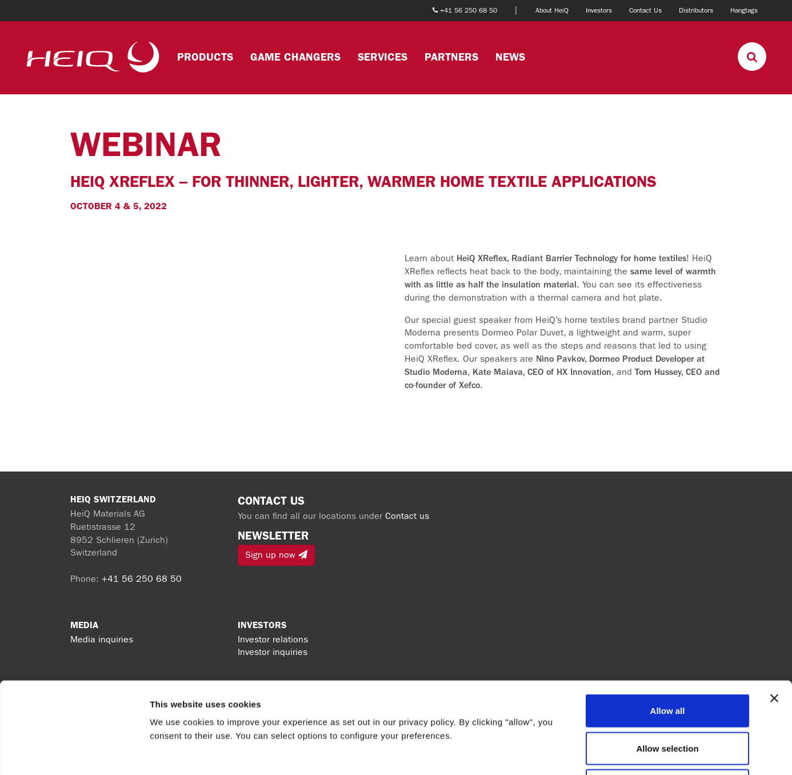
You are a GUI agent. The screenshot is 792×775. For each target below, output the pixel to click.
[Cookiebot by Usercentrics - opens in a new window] (74, 752)
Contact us (407, 515)
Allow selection (667, 663)
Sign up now (276, 554)
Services (382, 56)
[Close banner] (774, 613)
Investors (599, 10)
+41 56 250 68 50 (142, 578)
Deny (667, 700)
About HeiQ (552, 10)
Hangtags (744, 10)
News (510, 56)
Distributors (696, 10)
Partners (451, 56)
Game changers (295, 56)
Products (205, 56)
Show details (599, 752)
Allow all (667, 625)
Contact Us (645, 10)
